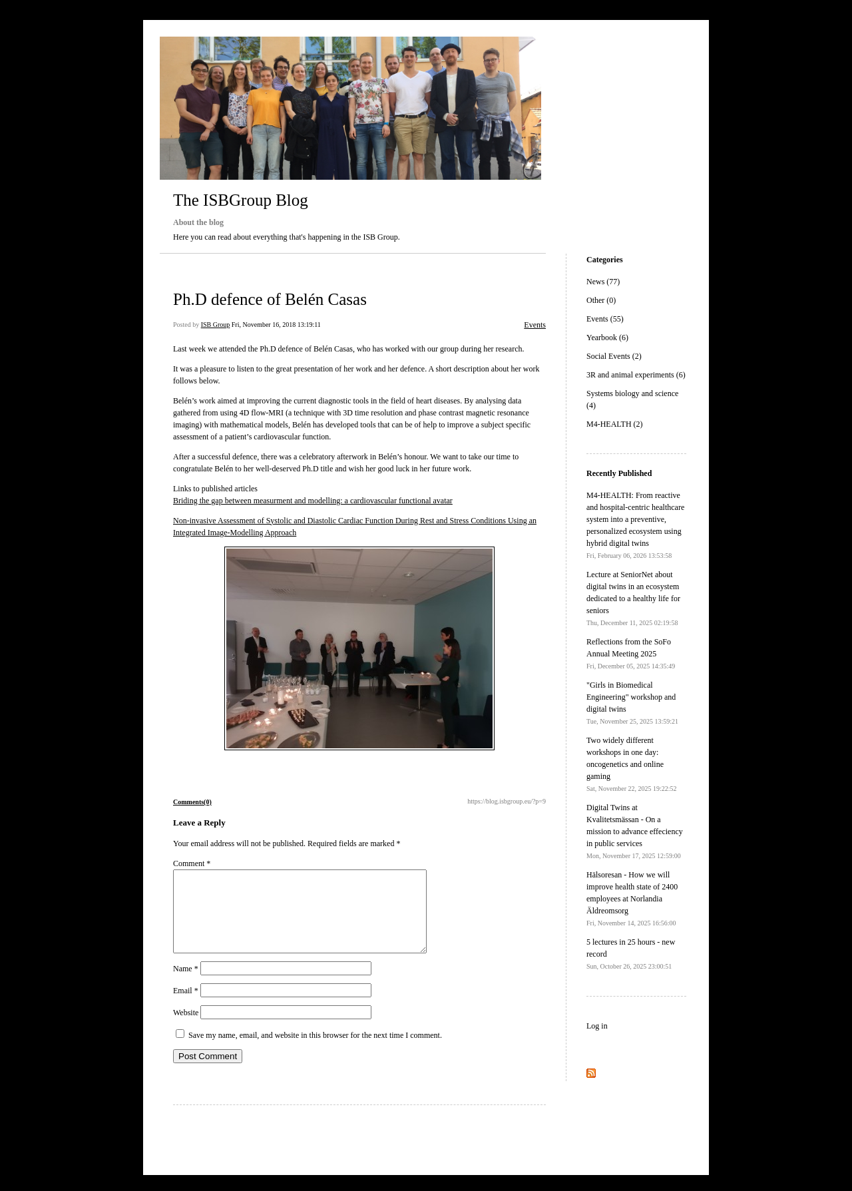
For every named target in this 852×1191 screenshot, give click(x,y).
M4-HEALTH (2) (614, 424)
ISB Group (215, 324)
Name (185, 984)
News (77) (603, 281)
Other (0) (601, 300)
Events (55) (605, 319)
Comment (191, 863)
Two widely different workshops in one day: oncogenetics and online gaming (631, 764)
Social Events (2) (614, 356)
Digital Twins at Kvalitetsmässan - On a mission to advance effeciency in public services (634, 831)
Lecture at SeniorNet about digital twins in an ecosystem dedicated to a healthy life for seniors (633, 598)
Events (535, 325)
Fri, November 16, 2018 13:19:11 (276, 324)
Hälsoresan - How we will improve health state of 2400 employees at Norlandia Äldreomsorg (632, 898)
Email (185, 1006)
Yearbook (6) (607, 337)
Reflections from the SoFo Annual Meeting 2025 (630, 653)
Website (185, 1028)
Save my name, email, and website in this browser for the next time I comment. (315, 1051)
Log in (597, 1026)
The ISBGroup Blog (240, 200)
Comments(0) (192, 802)
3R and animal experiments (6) (636, 374)
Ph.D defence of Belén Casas (270, 299)
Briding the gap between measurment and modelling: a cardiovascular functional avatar (313, 500)
